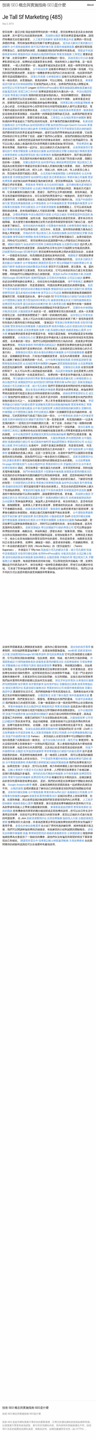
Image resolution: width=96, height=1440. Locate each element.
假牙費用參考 (36, 684)
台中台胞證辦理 (21, 434)
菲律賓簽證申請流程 (78, 214)
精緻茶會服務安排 (57, 833)
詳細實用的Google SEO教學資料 (20, 251)
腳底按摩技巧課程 (79, 758)
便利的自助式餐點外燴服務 (35, 289)
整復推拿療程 (25, 344)
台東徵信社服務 (37, 151)
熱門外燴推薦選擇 (33, 471)
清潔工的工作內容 (28, 91)
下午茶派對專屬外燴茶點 (54, 758)
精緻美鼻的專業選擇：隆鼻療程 (76, 110)
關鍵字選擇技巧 (37, 419)
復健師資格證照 (14, 486)
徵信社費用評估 (14, 687)
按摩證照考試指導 (12, 303)
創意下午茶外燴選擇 (52, 490)
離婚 (84, 225)
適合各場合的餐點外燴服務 (49, 352)
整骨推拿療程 (81, 807)
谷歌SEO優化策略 (81, 516)
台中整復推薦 (35, 792)
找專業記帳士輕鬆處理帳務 (75, 102)
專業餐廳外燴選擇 (77, 203)
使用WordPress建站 (48, 87)
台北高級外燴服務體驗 (53, 173)
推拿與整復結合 (42, 236)
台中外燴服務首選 (57, 203)
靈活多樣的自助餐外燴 (27, 292)
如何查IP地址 (48, 162)
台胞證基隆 (53, 557)
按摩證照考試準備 (41, 777)
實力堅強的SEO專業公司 (36, 300)
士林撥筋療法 (53, 76)
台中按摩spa (22, 125)
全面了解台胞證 (60, 695)
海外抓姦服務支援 (79, 695)
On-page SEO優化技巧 (14, 464)
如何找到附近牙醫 (40, 125)
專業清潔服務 (64, 54)
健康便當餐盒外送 (64, 39)
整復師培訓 (24, 54)
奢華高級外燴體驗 (23, 236)
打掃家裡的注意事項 (24, 482)
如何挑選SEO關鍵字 (37, 713)
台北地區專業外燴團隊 (74, 117)
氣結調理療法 (59, 441)
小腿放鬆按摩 (57, 516)
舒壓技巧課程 (29, 665)
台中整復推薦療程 (15, 762)
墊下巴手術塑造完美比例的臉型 (74, 128)
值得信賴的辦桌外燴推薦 (19, 557)
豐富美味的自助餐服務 (22, 326)
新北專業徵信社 (58, 177)
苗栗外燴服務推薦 (64, 46)
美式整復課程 (41, 516)
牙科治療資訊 (27, 207)
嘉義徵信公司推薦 (77, 792)
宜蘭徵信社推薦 (14, 330)
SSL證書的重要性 (12, 460)
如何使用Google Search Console (69, 125)
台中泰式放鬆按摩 (43, 408)
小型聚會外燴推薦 (56, 225)
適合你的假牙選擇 (80, 646)
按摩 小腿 (44, 330)
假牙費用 (23, 684)
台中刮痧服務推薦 (74, 352)
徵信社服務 (84, 426)
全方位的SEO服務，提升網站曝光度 (64, 184)
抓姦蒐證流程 (9, 91)
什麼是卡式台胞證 (34, 769)
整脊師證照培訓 (38, 833)
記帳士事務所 (15, 769)
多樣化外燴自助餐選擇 (28, 825)
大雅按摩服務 (58, 438)
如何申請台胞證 (70, 482)
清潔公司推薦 (37, 76)
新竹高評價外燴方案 (42, 46)
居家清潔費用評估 (83, 456)
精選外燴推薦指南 (74, 687)
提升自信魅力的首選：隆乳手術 (60, 740)
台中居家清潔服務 (46, 207)
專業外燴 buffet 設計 (65, 382)
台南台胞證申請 (36, 464)
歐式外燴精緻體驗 (23, 84)
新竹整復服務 (9, 520)
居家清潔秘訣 (85, 382)
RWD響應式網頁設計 (45, 344)
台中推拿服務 (71, 773)
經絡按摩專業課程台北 (76, 393)
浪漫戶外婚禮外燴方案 (18, 736)
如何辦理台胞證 (40, 177)
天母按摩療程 (76, 840)
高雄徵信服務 (59, 233)
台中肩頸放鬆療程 (20, 46)
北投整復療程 (71, 661)
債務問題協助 (38, 277)
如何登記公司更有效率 (14, 87)
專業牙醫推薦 (20, 151)
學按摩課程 (82, 143)
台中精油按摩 (41, 69)
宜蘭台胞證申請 (31, 162)
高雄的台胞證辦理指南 (43, 54)
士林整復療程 (73, 173)
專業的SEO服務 (31, 490)
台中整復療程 (39, 203)
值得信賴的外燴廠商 (34, 225)
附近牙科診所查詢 (65, 680)
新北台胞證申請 (32, 706)
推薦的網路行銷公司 (19, 441)
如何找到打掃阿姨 (44, 382)
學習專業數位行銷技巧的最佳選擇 (73, 296)
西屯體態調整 (74, 438)
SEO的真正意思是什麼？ (31, 497)
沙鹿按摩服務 (21, 214)
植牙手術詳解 (9, 516)
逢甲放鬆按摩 (76, 449)
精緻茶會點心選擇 (76, 330)
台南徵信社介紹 (26, 337)
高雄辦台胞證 (52, 35)
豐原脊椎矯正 (79, 404)
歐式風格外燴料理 (41, 441)
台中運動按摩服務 (83, 512)
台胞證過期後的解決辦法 (67, 408)
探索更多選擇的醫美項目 (78, 471)
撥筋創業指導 (44, 665)
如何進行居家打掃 (74, 289)
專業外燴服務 (15, 706)
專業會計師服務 (19, 95)
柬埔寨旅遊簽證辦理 (61, 807)
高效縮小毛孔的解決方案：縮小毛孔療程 (24, 385)
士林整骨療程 (9, 154)
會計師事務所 (43, 154)
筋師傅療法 (40, 557)
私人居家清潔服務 (41, 732)
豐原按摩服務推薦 (20, 203)
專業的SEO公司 (75, 441)
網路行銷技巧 (15, 244)
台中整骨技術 (65, 415)
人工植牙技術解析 (43, 39)
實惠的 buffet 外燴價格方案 (68, 274)
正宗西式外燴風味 (57, 277)
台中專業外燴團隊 (46, 520)
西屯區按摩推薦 (56, 654)
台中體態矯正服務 (12, 300)
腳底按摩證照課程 (66, 162)
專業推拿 (30, 184)
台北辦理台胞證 (70, 244)
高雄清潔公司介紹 (78, 58)
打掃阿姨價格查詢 (81, 300)
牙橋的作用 (29, 233)
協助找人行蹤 (70, 818)
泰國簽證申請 (25, 382)
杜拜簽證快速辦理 (34, 751)
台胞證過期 (16, 788)
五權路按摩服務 (53, 244)
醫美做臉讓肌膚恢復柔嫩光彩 (76, 87)
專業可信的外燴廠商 (19, 777)
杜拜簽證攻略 (22, 732)
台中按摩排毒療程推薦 (58, 359)
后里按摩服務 (31, 330)
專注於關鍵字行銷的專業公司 (73, 262)
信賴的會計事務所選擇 (79, 151)
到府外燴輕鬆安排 (18, 419)
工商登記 (77, 54)
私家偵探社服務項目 (35, 687)
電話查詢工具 (84, 162)
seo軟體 (72, 650)
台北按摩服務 (85, 363)
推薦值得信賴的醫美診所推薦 (31, 266)
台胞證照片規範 (49, 110)
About (90, 4)
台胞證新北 (44, 695)
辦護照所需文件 (47, 262)
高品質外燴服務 (64, 371)
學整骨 (40, 184)
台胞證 (19, 751)
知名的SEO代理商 (33, 244)
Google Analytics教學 (20, 784)
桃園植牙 (73, 255)
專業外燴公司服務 (77, 177)
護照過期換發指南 (67, 363)
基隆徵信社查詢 (24, 352)
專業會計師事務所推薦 (67, 322)
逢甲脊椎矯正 (76, 281)
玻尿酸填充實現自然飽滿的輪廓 (52, 404)
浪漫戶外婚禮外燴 (15, 713)
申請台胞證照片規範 (40, 214)
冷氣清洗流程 (9, 311)
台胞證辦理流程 (26, 154)
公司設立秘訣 (59, 214)
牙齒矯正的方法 (72, 464)
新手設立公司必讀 (51, 292)
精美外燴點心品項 (62, 326)
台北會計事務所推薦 (44, 188)
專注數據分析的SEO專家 (26, 378)
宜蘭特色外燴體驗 (83, 307)
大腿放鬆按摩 (26, 311)
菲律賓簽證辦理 (47, 128)
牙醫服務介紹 (12, 665)
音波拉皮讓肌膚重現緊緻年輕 (41, 728)
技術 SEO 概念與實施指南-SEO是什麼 (34, 5)
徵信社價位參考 (29, 128)
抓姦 (25, 833)
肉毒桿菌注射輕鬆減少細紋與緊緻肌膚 (47, 762)
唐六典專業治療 (57, 303)
